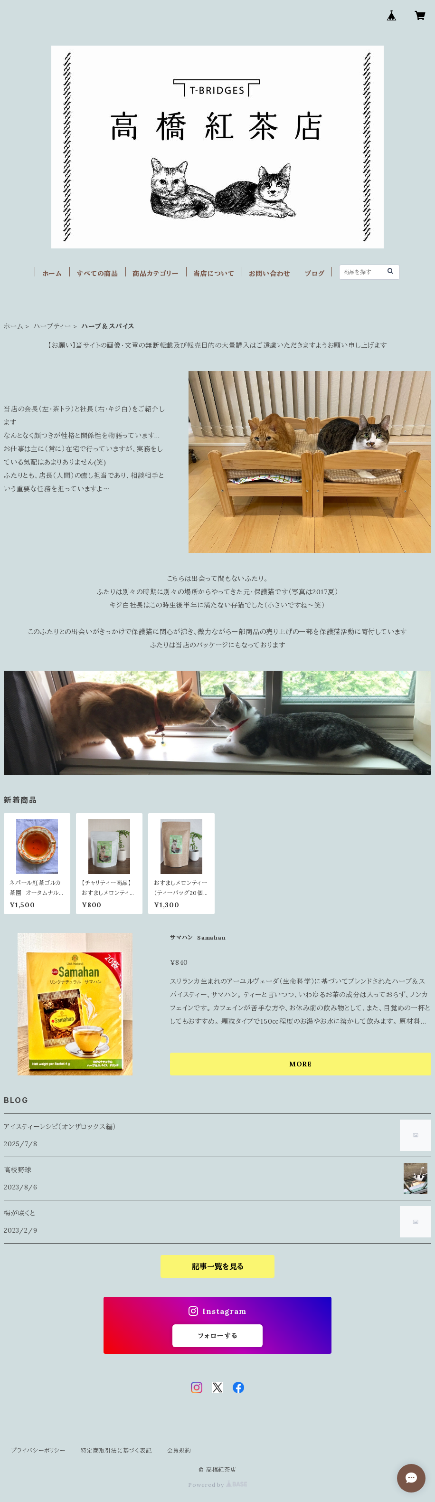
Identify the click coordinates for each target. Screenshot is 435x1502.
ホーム (52, 273)
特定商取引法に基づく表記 (116, 1450)
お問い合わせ (270, 273)
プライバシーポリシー (38, 1450)
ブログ (314, 273)
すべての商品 (97, 273)
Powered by (217, 1484)
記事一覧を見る (218, 1266)
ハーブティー (52, 326)
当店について (214, 273)
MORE (300, 1064)
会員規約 (179, 1450)
